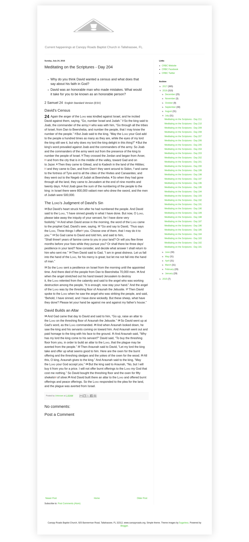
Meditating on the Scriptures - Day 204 (183, 149)
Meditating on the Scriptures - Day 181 (183, 247)
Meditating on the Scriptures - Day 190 (183, 208)
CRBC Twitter (168, 73)
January (169, 273)
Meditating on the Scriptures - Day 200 (183, 166)
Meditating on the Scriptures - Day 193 (183, 196)
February (169, 269)
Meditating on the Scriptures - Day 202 (183, 157)
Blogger (124, 526)
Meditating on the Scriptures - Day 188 (183, 217)
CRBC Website (169, 65)
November (170, 98)
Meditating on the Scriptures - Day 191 (183, 204)
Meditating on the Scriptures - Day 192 (183, 200)
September (170, 107)
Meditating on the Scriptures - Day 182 (183, 242)
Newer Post (51, 498)
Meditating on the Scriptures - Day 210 (183, 123)
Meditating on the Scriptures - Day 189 (183, 213)
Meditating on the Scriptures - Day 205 (183, 145)
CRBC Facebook (170, 69)
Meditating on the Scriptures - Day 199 (183, 170)
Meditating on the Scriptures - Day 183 (183, 238)
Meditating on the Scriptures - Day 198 (183, 174)
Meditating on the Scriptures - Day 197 (183, 179)
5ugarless (184, 522)
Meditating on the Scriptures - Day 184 (183, 234)
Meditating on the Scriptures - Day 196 (183, 183)
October (169, 103)
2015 (165, 279)
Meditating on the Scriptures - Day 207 (183, 136)
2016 (165, 90)
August (168, 111)
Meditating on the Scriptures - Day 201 (183, 162)
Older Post (142, 498)
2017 (165, 86)
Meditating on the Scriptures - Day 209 (183, 128)
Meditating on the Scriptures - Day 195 (183, 187)
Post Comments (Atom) (69, 503)
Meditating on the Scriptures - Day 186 (183, 225)
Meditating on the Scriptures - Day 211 (183, 119)
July (167, 115)
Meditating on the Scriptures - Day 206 (183, 140)
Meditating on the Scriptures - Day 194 (183, 191)
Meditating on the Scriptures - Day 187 (183, 221)
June (167, 252)
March (168, 265)
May (167, 256)
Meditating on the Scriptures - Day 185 (183, 230)
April (167, 260)
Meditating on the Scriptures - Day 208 (183, 132)
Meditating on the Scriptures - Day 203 (183, 153)
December (170, 94)
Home (97, 498)
